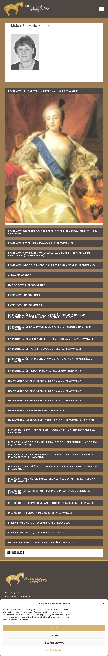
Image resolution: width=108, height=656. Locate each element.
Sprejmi (54, 627)
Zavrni (54, 635)
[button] (103, 603)
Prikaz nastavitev (54, 643)
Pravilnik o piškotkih (52, 650)
